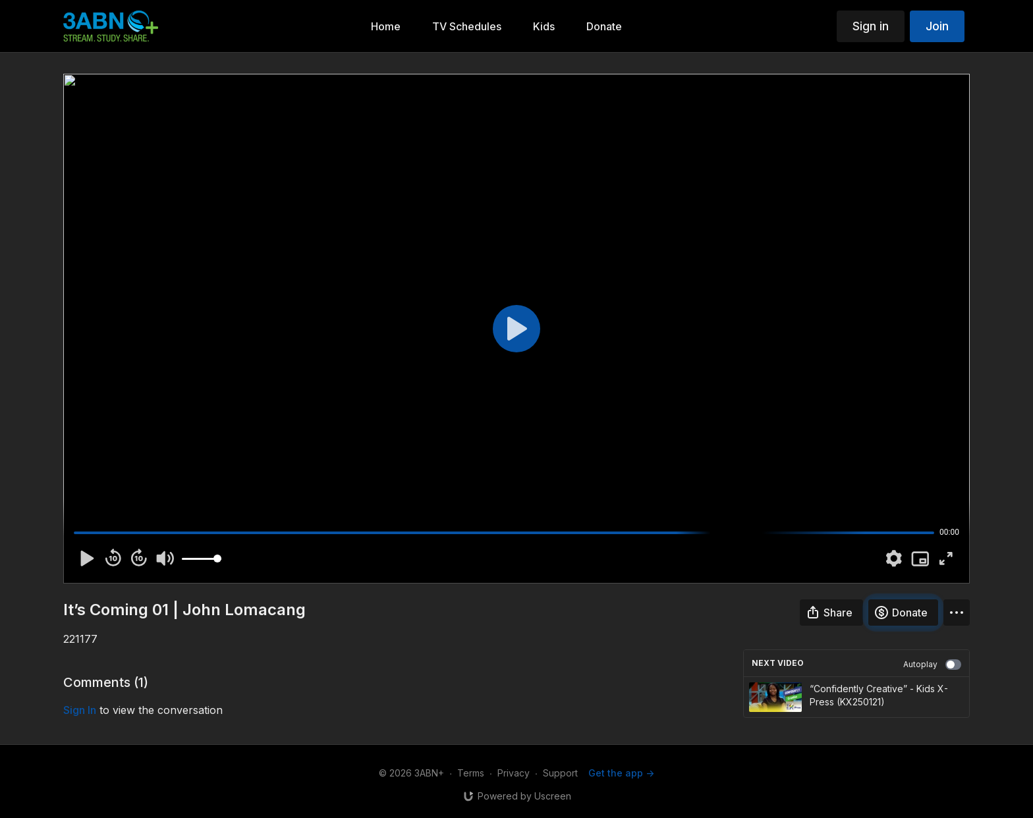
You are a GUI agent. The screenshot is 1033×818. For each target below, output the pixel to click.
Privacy (513, 772)
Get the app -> (621, 772)
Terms (470, 772)
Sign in (870, 26)
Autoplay (932, 664)
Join (937, 26)
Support (560, 772)
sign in (79, 710)
